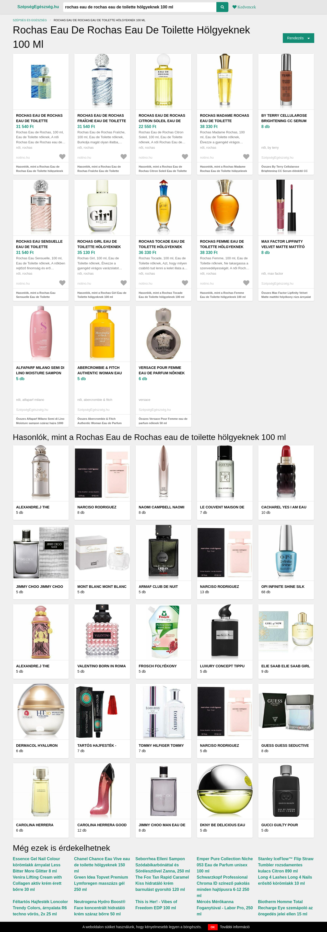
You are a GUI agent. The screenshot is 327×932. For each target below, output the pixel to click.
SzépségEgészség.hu (38, 7)
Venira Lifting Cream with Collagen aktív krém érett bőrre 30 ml (37, 883)
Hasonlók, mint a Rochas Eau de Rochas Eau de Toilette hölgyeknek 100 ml (39, 171)
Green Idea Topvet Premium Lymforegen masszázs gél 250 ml (101, 883)
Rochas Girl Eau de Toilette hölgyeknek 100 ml (99, 246)
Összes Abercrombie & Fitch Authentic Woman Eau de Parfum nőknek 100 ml (99, 423)
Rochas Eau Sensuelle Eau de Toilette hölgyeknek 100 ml (39, 246)
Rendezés (295, 38)
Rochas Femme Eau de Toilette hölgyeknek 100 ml (222, 246)
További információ (235, 927)
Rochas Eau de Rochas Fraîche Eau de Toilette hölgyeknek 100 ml (101, 120)
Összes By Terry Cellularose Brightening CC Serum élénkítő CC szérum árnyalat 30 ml (284, 171)
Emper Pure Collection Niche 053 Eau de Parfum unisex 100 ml (225, 865)
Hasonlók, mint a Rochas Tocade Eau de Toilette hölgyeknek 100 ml (161, 295)
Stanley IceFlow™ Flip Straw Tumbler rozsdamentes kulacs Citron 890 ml (285, 865)
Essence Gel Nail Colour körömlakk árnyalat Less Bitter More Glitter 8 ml (37, 865)
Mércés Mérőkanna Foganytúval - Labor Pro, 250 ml (225, 908)
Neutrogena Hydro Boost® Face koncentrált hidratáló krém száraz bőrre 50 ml (99, 908)
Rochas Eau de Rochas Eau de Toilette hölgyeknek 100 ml (39, 120)
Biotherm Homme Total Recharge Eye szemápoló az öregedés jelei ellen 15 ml (285, 908)
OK (213, 927)
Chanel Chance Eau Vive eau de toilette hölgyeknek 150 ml (102, 865)
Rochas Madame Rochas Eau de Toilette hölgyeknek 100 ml (224, 120)
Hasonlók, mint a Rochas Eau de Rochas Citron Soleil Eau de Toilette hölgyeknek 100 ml (163, 171)
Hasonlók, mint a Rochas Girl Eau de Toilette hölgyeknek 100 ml (101, 295)
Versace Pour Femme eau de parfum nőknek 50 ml (162, 373)
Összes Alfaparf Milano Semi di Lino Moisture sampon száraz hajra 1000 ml (40, 423)
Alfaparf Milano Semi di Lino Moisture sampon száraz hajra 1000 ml (40, 373)
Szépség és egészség (30, 20)
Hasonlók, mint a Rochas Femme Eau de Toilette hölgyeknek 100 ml (223, 295)
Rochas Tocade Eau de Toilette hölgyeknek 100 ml (162, 246)
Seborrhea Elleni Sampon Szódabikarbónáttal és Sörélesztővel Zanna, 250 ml (162, 865)
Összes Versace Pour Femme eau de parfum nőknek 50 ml (163, 421)
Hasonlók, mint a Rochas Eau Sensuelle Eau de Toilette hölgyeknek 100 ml (35, 297)
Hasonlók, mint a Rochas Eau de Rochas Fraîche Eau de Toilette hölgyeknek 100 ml (99, 171)
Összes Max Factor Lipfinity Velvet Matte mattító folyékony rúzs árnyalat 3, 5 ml (286, 297)
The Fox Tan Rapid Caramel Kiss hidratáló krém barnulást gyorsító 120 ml (162, 883)
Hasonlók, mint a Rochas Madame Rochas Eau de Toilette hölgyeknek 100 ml (223, 171)
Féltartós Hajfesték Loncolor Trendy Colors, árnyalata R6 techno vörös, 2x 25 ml (40, 908)
